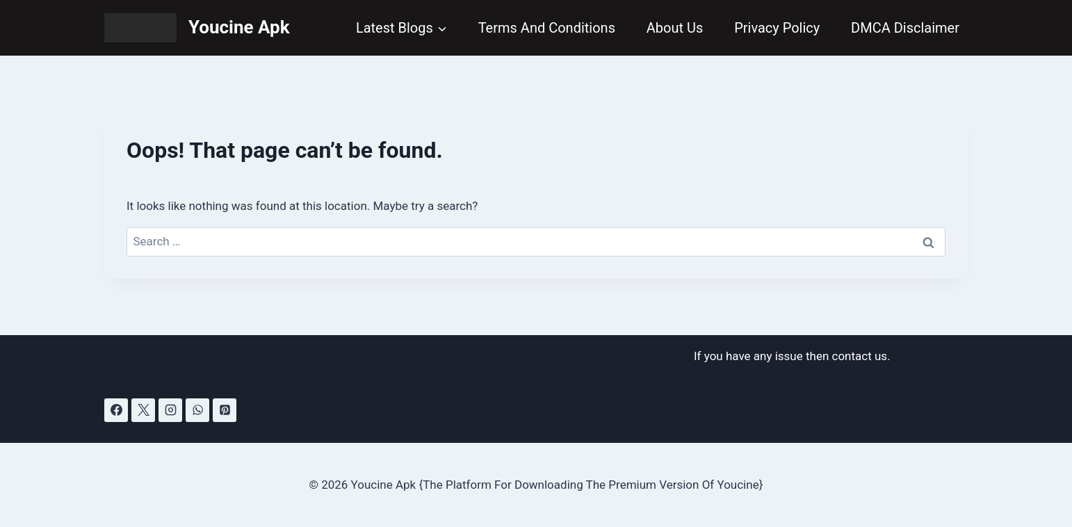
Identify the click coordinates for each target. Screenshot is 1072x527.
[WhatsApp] (197, 410)
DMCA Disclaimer (905, 27)
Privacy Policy (777, 27)
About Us (675, 27)
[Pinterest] (224, 410)
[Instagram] (170, 410)
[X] (143, 410)
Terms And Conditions (546, 27)
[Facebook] (116, 410)
